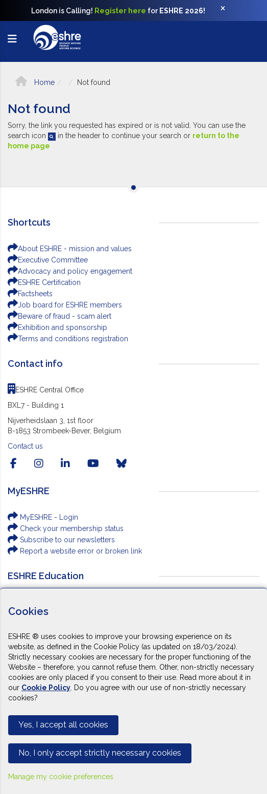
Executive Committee (48, 260)
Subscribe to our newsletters (61, 540)
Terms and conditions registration (68, 339)
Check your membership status (66, 528)
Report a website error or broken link (75, 551)
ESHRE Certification (44, 282)
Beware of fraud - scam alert (59, 316)
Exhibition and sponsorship (57, 327)
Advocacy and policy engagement (70, 271)
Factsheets (30, 294)
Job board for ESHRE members (65, 305)
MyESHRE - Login (43, 517)
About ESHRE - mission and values (70, 249)
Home (35, 82)
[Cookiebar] (133, 691)
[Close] (228, 10)
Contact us (25, 446)
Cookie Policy (45, 687)
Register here (120, 11)
